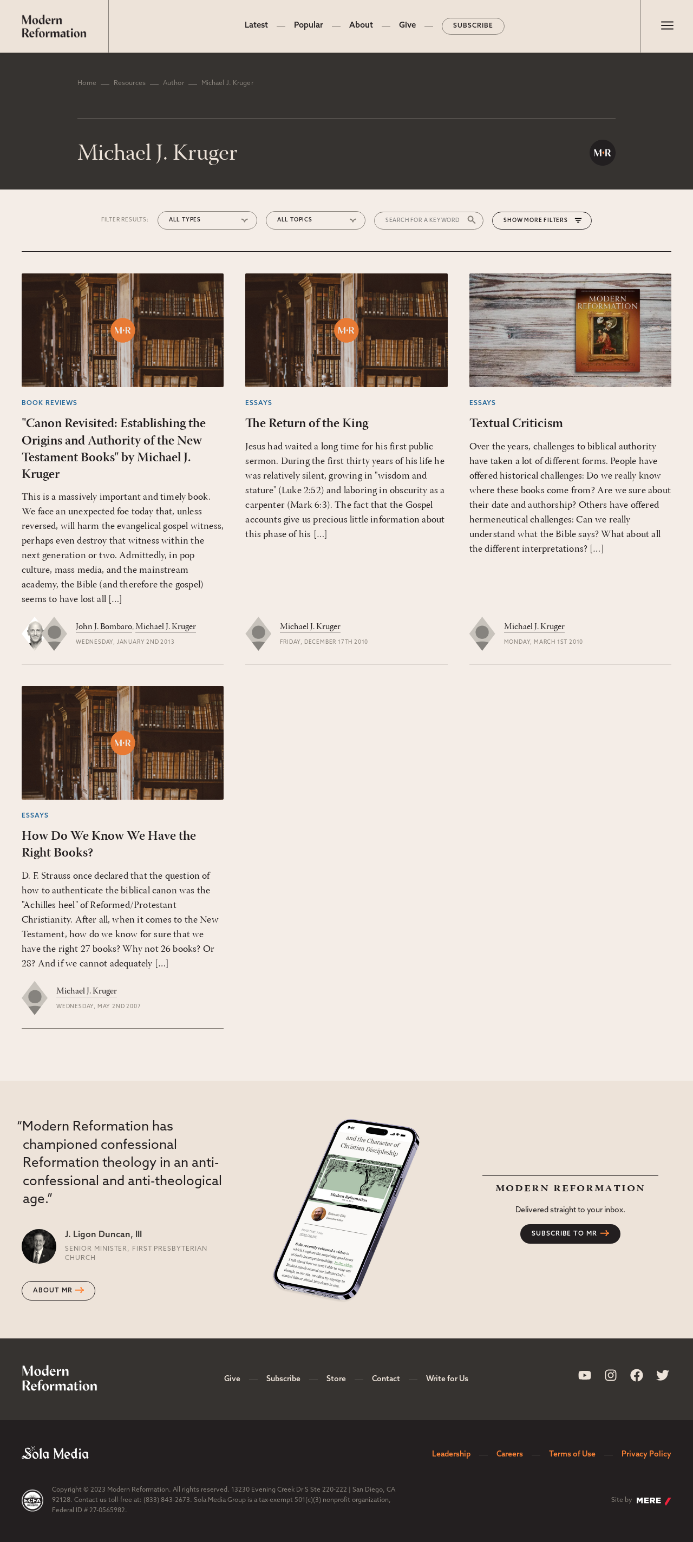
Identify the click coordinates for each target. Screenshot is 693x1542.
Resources (130, 83)
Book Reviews (49, 403)
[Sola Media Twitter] (662, 1375)
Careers (509, 1454)
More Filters (546, 221)
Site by (641, 1501)
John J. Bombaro (104, 627)
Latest (256, 26)
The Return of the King (306, 423)
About (361, 26)
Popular (308, 26)
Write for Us (447, 1379)
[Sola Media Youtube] (584, 1375)
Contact (386, 1379)
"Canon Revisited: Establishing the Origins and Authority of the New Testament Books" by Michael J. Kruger (114, 449)
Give (407, 26)
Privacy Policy (646, 1454)
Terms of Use (572, 1454)
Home (86, 83)
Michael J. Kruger (165, 627)
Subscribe (473, 26)
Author (173, 83)
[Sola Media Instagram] (610, 1375)
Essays (258, 403)
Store (336, 1379)
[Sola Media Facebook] (636, 1375)
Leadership (451, 1454)
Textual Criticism (516, 423)
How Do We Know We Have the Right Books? (109, 845)
